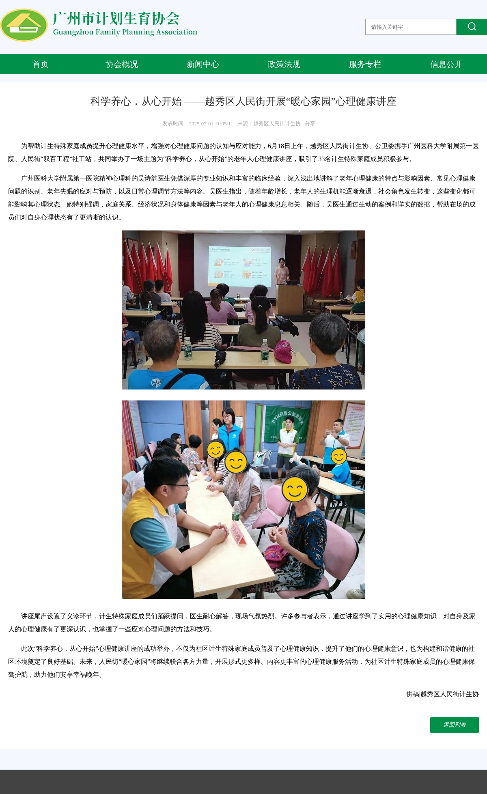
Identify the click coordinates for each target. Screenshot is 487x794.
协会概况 (122, 64)
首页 (40, 64)
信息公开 (446, 64)
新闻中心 (203, 64)
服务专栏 (365, 64)
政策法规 (284, 64)
